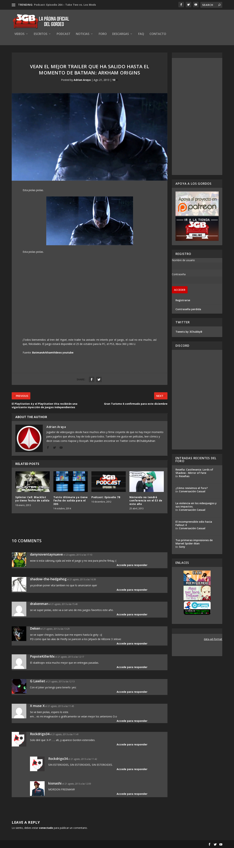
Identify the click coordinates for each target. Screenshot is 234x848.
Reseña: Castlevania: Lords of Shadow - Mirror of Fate (194, 471)
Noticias (82, 34)
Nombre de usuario (183, 260)
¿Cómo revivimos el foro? (192, 488)
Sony (182, 546)
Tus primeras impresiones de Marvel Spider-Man (194, 541)
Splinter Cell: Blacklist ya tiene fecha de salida (32, 498)
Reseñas (184, 476)
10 (115, 80)
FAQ (141, 34)
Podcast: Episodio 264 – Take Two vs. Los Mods (65, 4)
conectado (46, 828)
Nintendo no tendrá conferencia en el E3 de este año (145, 500)
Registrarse (183, 300)
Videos (19, 34)
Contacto (158, 34)
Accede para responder (132, 565)
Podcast (63, 34)
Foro (103, 34)
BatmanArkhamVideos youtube (52, 352)
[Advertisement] (197, 116)
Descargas (120, 34)
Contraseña (179, 274)
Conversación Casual (192, 491)
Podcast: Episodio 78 (105, 497)
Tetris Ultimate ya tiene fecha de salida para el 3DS (70, 500)
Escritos (40, 34)
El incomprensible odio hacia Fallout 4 (194, 523)
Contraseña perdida (188, 309)
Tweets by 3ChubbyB (189, 331)
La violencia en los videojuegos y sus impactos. (196, 504)
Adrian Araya (82, 80)
